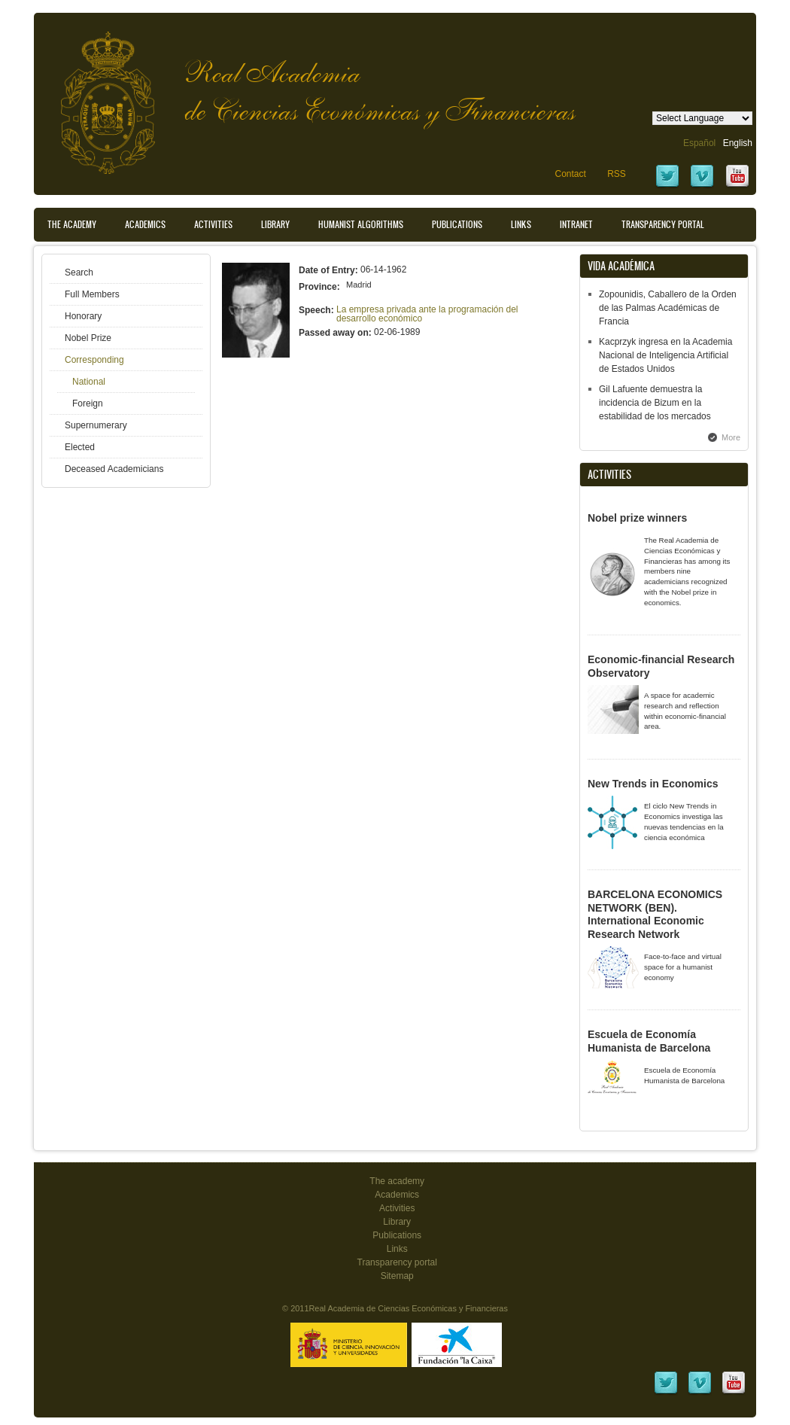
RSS (616, 174)
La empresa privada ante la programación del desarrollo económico (427, 314)
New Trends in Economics (653, 784)
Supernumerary (96, 425)
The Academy (71, 224)
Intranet (576, 224)
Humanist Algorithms (360, 224)
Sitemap (397, 1276)
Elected (80, 447)
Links (521, 224)
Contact (570, 174)
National (88, 381)
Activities (213, 224)
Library (275, 224)
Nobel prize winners (637, 518)
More (731, 437)
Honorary (83, 316)
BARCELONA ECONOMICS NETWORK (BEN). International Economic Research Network (655, 914)
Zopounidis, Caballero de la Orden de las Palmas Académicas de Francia (668, 308)
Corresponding (94, 360)
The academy (396, 1181)
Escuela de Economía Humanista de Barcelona (649, 1041)
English (737, 143)
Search (79, 272)
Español (699, 143)
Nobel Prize (88, 338)
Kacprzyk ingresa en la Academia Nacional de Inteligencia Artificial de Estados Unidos (665, 355)
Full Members (92, 294)
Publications (457, 224)
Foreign (87, 403)
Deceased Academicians (114, 469)
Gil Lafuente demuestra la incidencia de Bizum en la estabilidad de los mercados (655, 403)
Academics (145, 224)
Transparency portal (662, 224)
